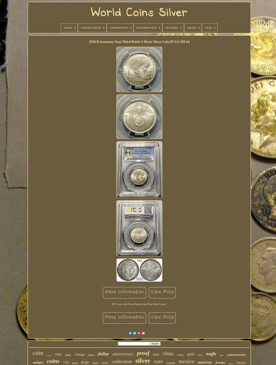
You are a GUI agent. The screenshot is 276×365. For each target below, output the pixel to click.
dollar (103, 353)
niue (58, 354)
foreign (220, 362)
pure (68, 354)
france (49, 355)
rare (158, 361)
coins (53, 361)
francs (91, 355)
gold (191, 354)
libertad (241, 362)
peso (200, 355)
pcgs (85, 362)
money (180, 355)
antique (38, 362)
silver (143, 360)
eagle (211, 353)
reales (95, 363)
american (205, 362)
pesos (231, 363)
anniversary (122, 354)
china (168, 353)
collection (122, 361)
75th (66, 362)
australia (170, 363)
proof (143, 353)
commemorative (236, 354)
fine (221, 355)
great (74, 363)
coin (38, 353)
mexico (186, 361)
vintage (80, 354)
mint (156, 354)
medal (105, 362)
